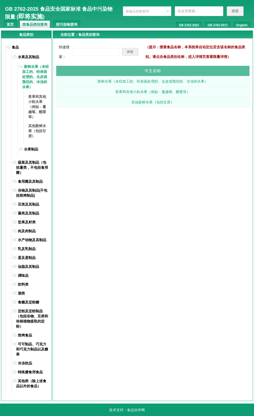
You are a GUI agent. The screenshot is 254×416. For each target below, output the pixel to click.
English (241, 25)
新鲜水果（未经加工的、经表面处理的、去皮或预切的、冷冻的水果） (152, 81)
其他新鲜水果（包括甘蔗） (152, 102)
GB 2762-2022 (189, 25)
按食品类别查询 (34, 24)
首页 (10, 24)
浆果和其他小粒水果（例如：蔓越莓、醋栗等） (152, 92)
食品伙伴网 (136, 410)
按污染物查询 (66, 24)
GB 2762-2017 (218, 25)
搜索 (235, 11)
